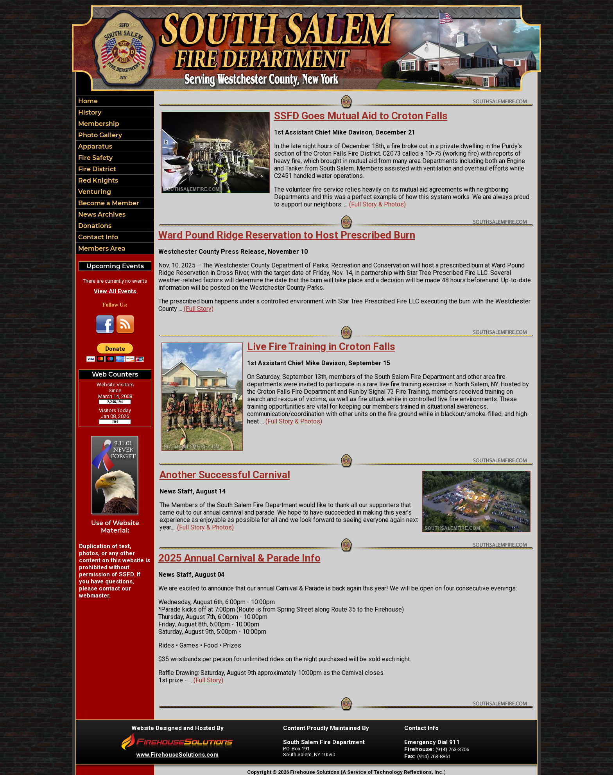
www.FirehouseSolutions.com (177, 754)
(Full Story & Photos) (377, 204)
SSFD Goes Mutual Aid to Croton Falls (361, 116)
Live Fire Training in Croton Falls (321, 346)
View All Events (115, 291)
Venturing (94, 192)
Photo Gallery (99, 135)
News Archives (101, 214)
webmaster (94, 595)
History (89, 112)
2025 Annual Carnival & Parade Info (239, 558)
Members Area (101, 248)
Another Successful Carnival (225, 475)
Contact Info (97, 237)
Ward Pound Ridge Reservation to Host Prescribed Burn (286, 235)
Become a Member (108, 203)
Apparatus (94, 146)
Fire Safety (95, 157)
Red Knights (97, 180)
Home (87, 101)
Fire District (96, 169)
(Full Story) (198, 308)
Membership (98, 123)
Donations (94, 226)
